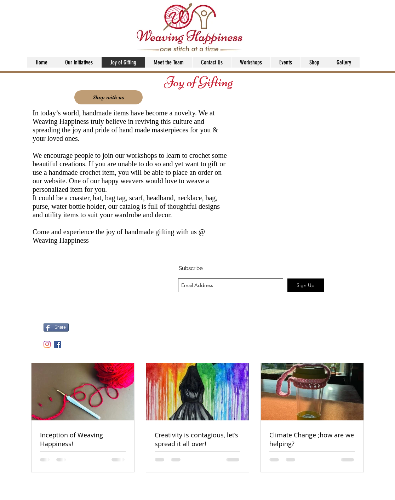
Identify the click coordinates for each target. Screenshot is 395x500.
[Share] (56, 327)
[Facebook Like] (114, 330)
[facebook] (57, 344)
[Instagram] (47, 344)
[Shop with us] (108, 97)
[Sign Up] (305, 285)
